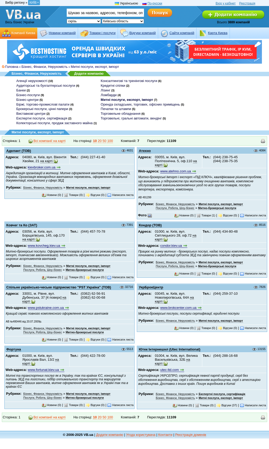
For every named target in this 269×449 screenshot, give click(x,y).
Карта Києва (217, 33)
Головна (11, 67)
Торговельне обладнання (120, 114)
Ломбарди (109, 95)
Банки (21, 90)
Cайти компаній (181, 33)
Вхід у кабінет (226, 3)
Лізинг (105, 90)
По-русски (155, 3)
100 (110, 141)
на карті (46, 161)
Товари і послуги (102, 33)
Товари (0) (73, 194)
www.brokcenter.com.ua (178, 308)
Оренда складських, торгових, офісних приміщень (140, 104)
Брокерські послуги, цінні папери (42, 109)
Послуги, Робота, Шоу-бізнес (175, 208)
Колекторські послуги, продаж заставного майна (54, 123)
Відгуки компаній (142, 33)
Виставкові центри (30, 114)
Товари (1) (205, 215)
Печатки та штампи (116, 109)
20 (99, 141)
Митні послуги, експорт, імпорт (95, 67)
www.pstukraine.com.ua (46, 308)
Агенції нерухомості (31, 81)
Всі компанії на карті (47, 141)
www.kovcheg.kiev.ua (44, 246)
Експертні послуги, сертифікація (41, 118)
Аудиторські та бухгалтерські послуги (45, 85)
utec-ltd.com (169, 370)
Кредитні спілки (113, 85)
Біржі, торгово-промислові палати (42, 104)
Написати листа (120, 194)
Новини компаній (62, 33)
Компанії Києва (23, 33)
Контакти (165, 435)
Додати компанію (89, 73)
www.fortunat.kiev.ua (43, 370)
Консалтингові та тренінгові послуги (129, 81)
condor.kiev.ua (171, 246)
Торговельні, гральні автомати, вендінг (131, 118)
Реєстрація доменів (190, 435)
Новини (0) (51, 194)
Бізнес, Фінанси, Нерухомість (45, 67)
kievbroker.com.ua (42, 167)
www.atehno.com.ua (175, 171)
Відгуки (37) (226, 405)
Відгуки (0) (95, 194)
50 (104, 141)
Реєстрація (247, 3)
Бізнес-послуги (28, 95)
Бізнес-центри (27, 100)
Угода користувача (141, 435)
